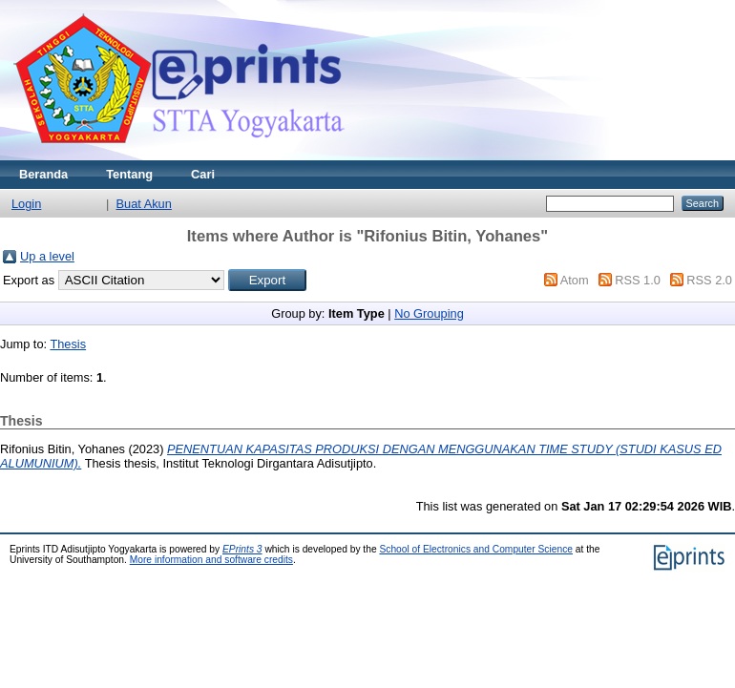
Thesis (68, 344)
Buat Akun (144, 204)
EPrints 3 (242, 549)
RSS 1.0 (638, 280)
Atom (574, 280)
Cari (203, 174)
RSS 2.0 (709, 280)
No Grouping (429, 313)
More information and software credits (211, 559)
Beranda (43, 174)
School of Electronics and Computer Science (476, 549)
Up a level (47, 256)
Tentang (129, 174)
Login (26, 204)
